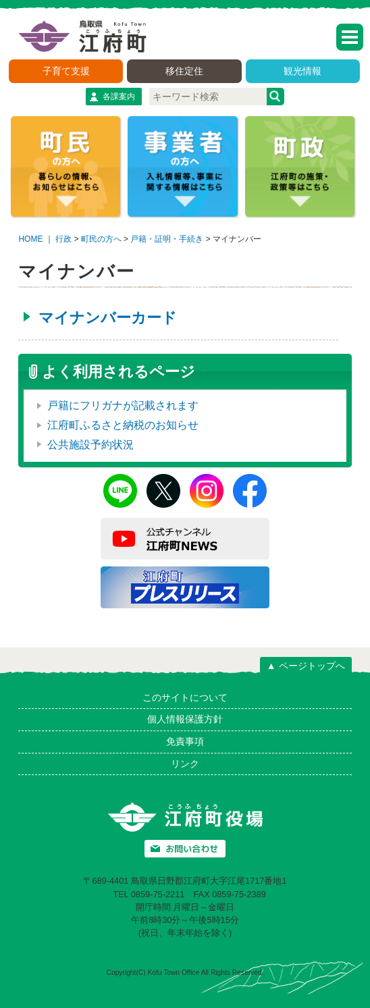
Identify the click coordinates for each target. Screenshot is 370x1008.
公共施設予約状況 (90, 444)
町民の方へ (101, 239)
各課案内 (119, 96)
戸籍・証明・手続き (166, 239)
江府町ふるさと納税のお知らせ (123, 425)
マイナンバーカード (107, 317)
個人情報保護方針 (185, 719)
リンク (185, 763)
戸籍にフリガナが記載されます (123, 405)
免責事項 (185, 741)
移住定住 (184, 70)
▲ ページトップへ (306, 665)
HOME (30, 239)
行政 (63, 239)
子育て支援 (66, 70)
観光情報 (302, 70)
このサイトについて (185, 697)
